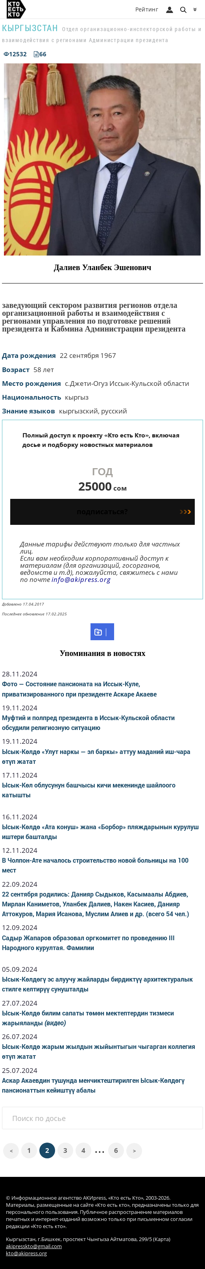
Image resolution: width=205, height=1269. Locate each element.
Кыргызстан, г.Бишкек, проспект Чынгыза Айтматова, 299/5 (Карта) (88, 1239)
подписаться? (133, 511)
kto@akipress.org (26, 1253)
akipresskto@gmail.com (34, 1246)
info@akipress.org (81, 579)
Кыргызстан (30, 27)
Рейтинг (146, 9)
